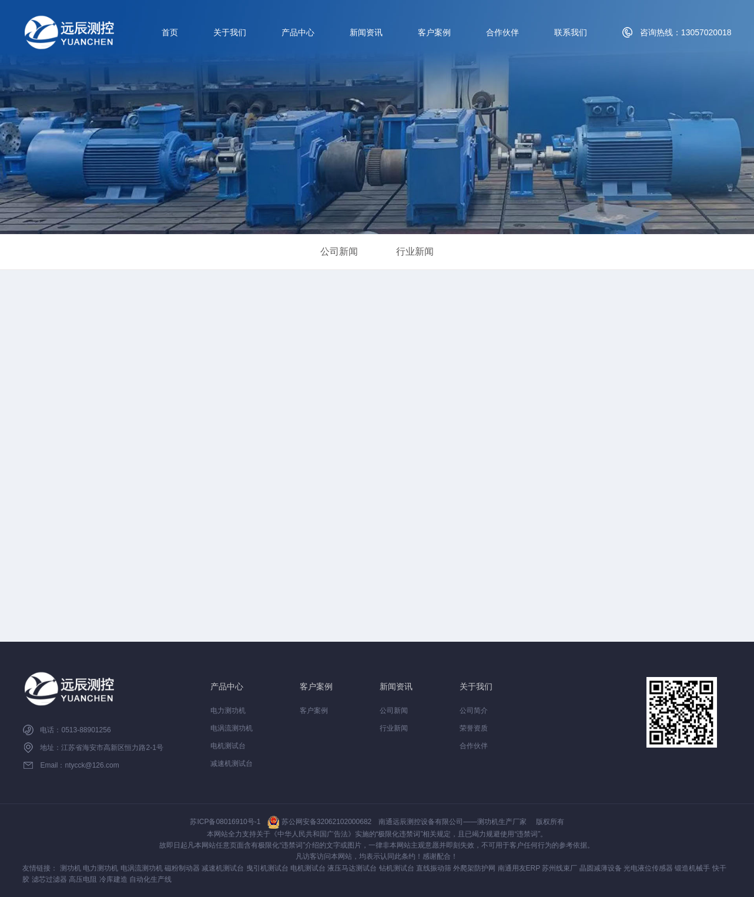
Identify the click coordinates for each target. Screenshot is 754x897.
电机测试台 (228, 746)
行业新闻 (415, 251)
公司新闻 (339, 251)
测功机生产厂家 (502, 822)
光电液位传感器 (648, 868)
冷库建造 (113, 879)
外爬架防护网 (474, 868)
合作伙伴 (502, 32)
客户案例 (434, 32)
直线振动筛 (433, 868)
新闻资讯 (366, 32)
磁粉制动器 (182, 868)
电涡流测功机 (231, 728)
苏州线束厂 (559, 868)
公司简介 (474, 710)
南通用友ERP (519, 868)
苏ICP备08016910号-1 (225, 822)
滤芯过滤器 (49, 879)
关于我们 (229, 32)
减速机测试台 (231, 763)
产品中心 (298, 32)
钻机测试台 (396, 868)
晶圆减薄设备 (600, 868)
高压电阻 (83, 879)
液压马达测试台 (352, 868)
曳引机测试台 (267, 868)
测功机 (70, 868)
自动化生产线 (150, 879)
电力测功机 (228, 710)
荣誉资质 (474, 728)
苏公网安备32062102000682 (319, 822)
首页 (170, 32)
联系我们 (570, 32)
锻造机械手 (692, 868)
